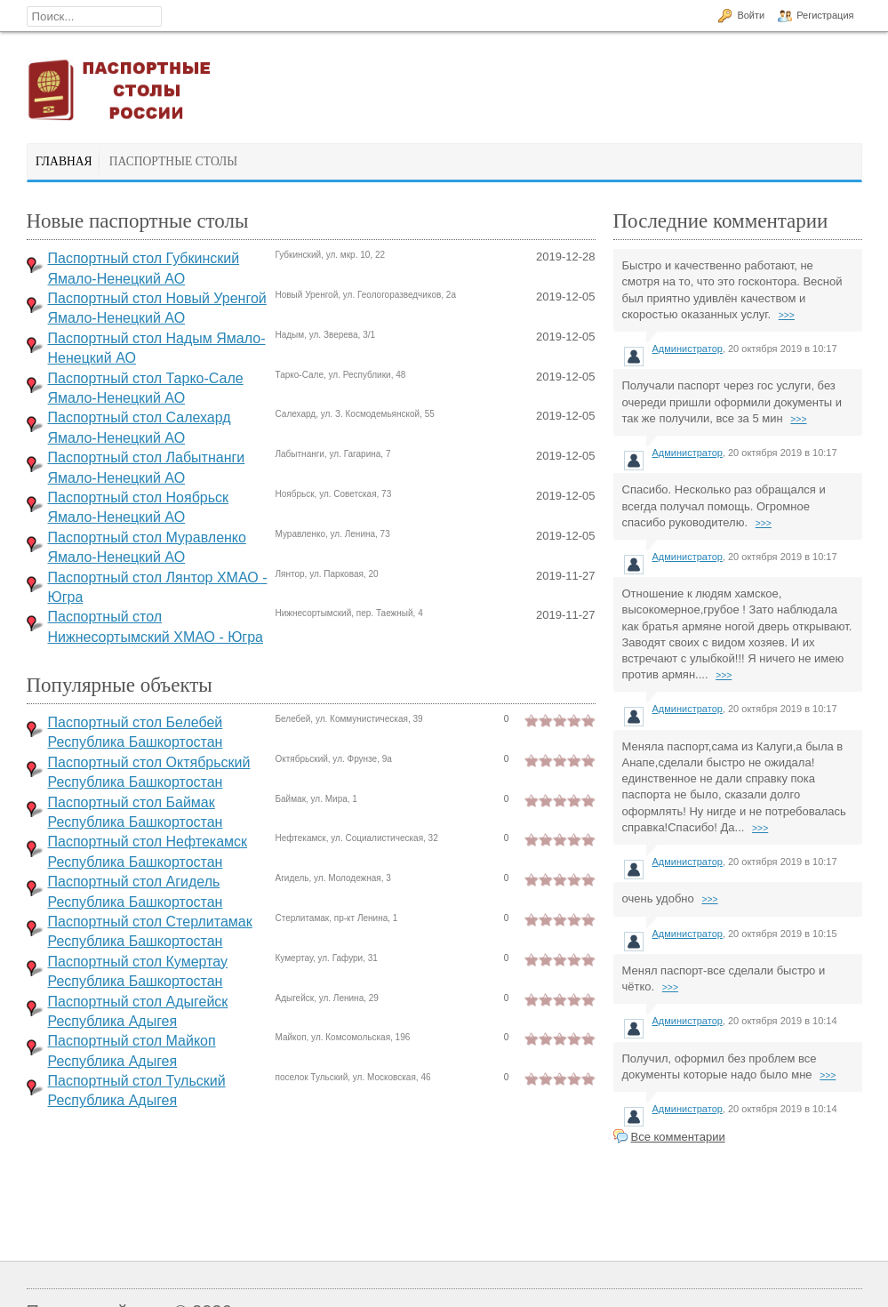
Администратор (687, 348)
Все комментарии (678, 1136)
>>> (787, 315)
